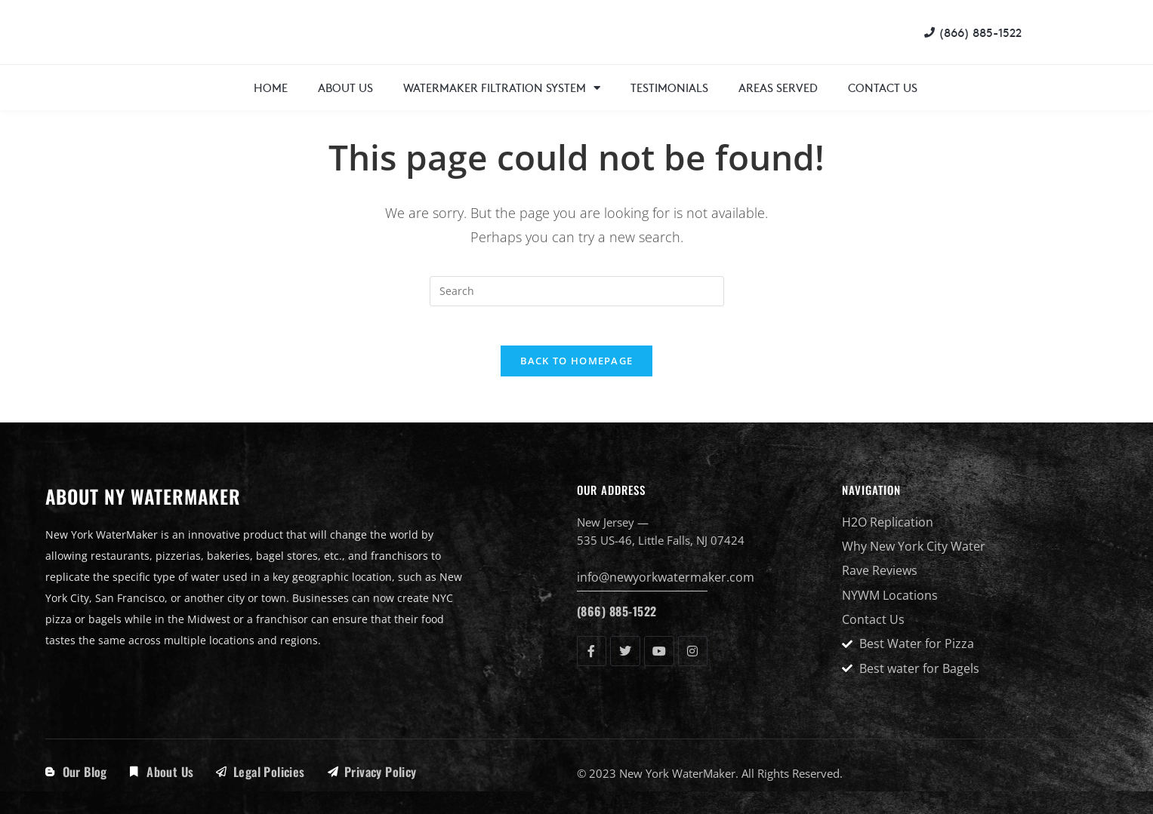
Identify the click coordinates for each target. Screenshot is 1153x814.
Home (271, 87)
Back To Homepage (577, 367)
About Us (345, 87)
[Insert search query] (577, 291)
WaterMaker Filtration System (501, 88)
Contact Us (882, 87)
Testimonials (669, 87)
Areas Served (778, 87)
